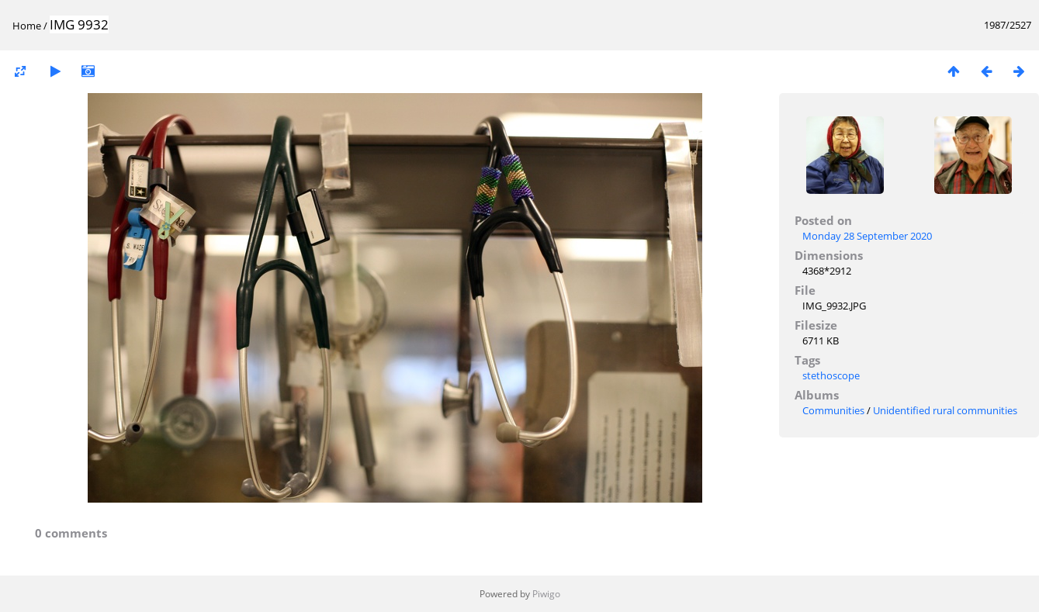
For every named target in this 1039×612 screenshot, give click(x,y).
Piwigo (546, 593)
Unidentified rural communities (945, 410)
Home (26, 26)
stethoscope (831, 375)
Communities (833, 410)
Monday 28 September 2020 (867, 236)
